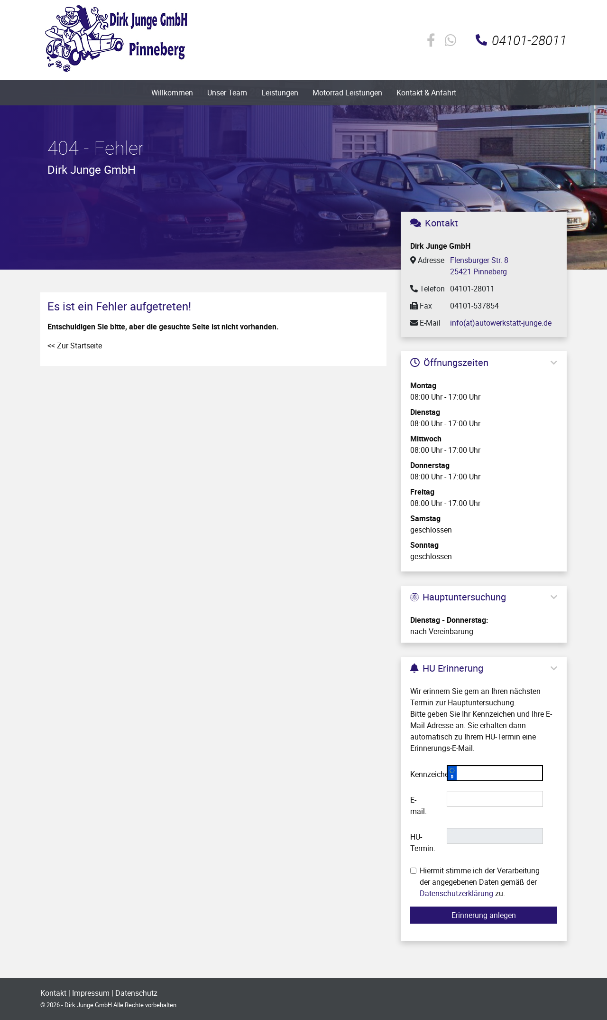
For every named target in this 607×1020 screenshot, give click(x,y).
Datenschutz (136, 993)
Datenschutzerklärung (456, 893)
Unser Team (227, 92)
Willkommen (172, 92)
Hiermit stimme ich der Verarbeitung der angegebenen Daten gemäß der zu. (475, 881)
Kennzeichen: (425, 774)
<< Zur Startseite (74, 345)
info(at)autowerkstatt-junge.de (501, 323)
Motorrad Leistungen (347, 92)
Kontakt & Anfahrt (426, 92)
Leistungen (279, 92)
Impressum (91, 993)
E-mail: (418, 805)
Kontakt (53, 993)
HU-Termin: (422, 842)
